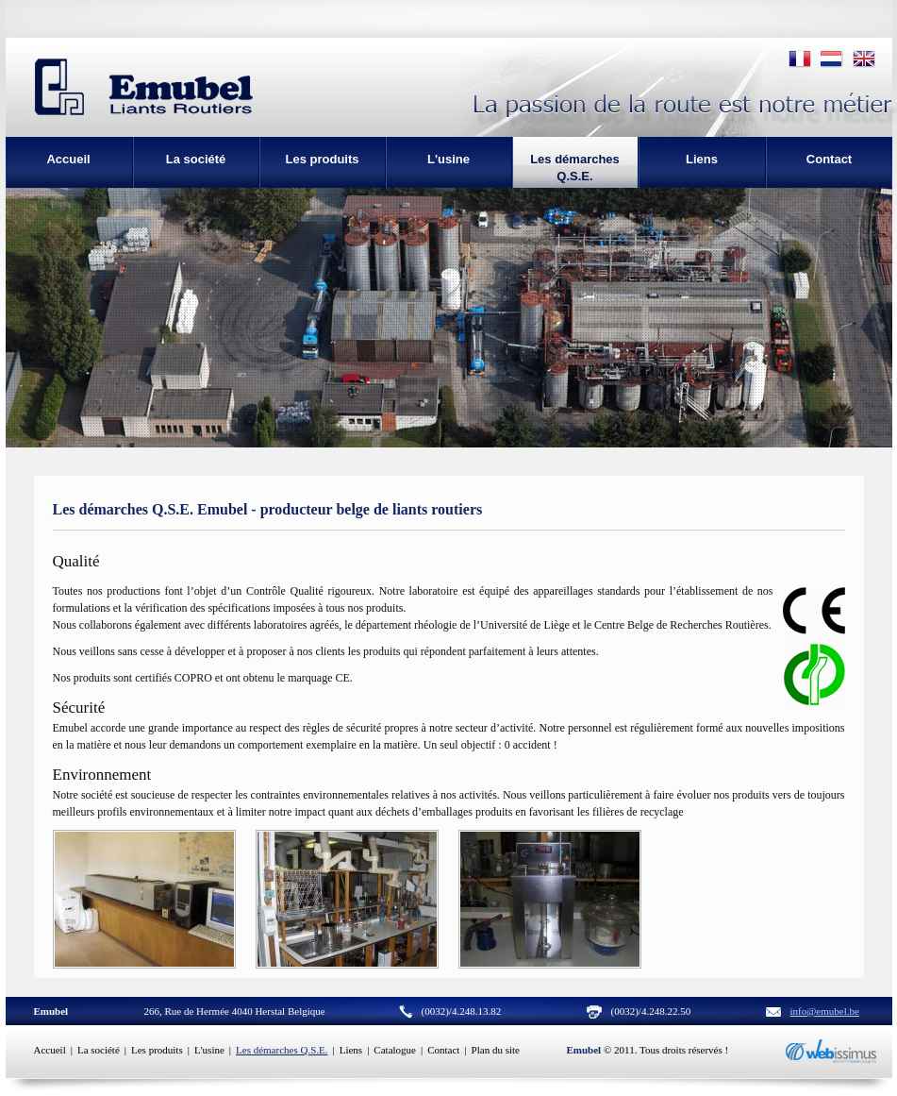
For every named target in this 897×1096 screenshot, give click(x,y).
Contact (443, 1049)
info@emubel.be (824, 1011)
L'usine (209, 1049)
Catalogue (395, 1049)
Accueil (50, 1049)
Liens (351, 1049)
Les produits (157, 1049)
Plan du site (496, 1049)
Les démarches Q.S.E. (281, 1049)
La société (98, 1049)
